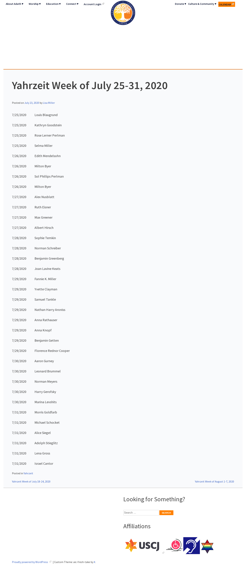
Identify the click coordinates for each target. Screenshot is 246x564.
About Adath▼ (15, 3)
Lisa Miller (49, 102)
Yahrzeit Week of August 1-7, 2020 (214, 481)
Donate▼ (181, 3)
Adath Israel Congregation (123, 34)
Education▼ (53, 3)
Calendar (225, 4)
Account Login (92, 4)
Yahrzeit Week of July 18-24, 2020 (31, 481)
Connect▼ (72, 3)
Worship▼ (35, 3)
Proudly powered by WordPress (30, 562)
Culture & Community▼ (202, 3)
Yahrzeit (28, 473)
